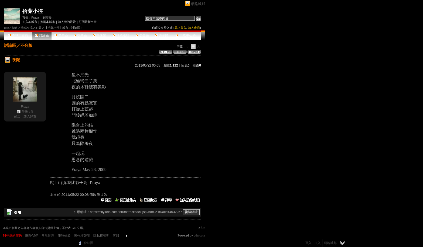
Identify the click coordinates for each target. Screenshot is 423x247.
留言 (17, 116)
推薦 (197, 65)
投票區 (80, 35)
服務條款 (64, 236)
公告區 (142, 35)
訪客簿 (161, 35)
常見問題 (48, 236)
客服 (116, 236)
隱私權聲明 (101, 236)
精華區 (61, 35)
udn (6, 27)
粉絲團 (88, 243)
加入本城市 (29, 21)
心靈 (39, 27)
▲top (201, 227)
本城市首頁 (18, 35)
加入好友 (29, 116)
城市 (15, 27)
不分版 (26, 45)
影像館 (99, 35)
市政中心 (186, 35)
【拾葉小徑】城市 (56, 27)
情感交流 (27, 27)
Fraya (35, 17)
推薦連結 (121, 35)
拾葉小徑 (32, 11)
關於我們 (31, 236)
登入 (308, 243)
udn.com (199, 235)
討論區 (42, 35)
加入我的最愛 (67, 21)
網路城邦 (198, 4)
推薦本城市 (47, 21)
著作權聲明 (82, 236)
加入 (317, 243)
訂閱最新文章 (88, 21)
